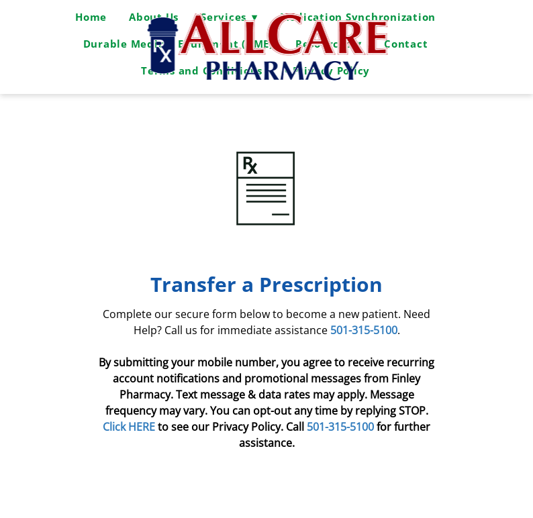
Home (91, 16)
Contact (406, 43)
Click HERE (130, 426)
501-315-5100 (340, 426)
